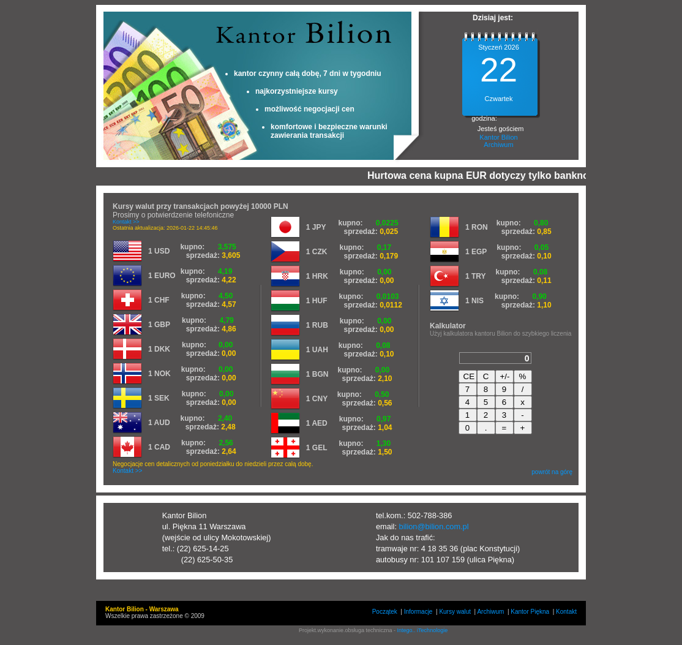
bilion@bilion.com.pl (434, 526)
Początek (384, 611)
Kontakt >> (126, 222)
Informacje (418, 611)
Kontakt (566, 611)
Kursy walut (455, 611)
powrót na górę (551, 472)
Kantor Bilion (498, 137)
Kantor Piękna (530, 611)
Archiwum (498, 144)
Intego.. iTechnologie (422, 630)
